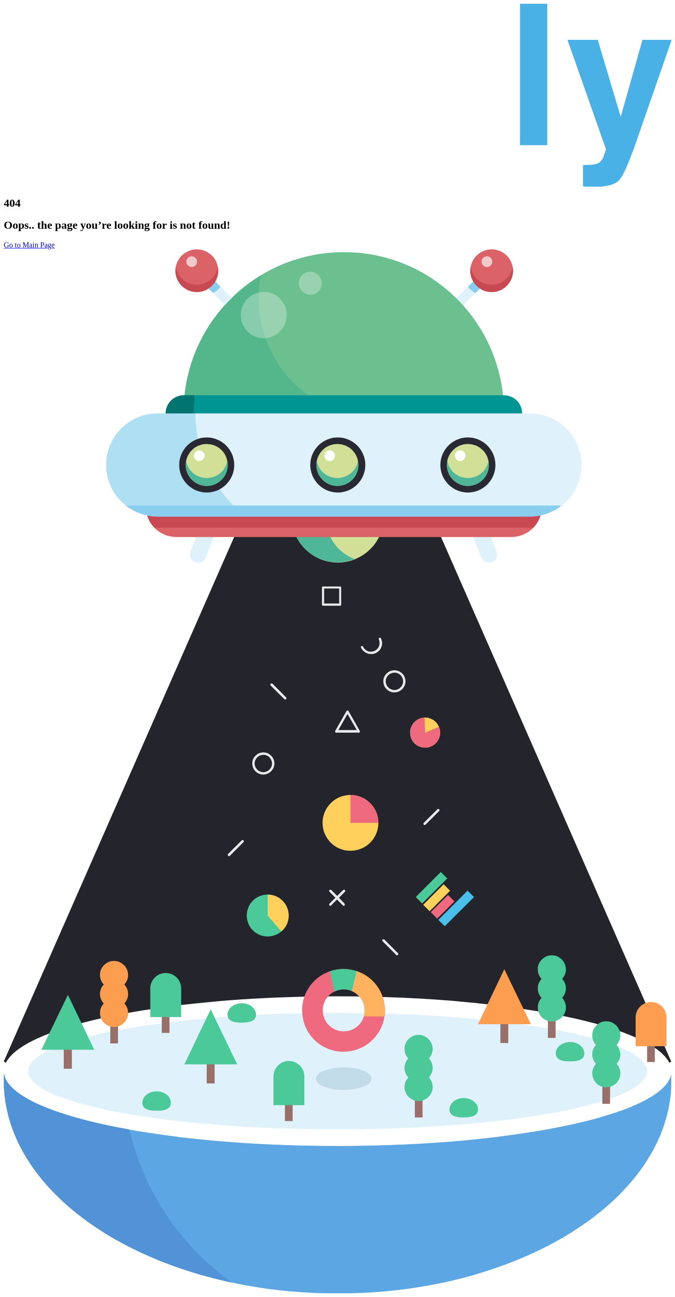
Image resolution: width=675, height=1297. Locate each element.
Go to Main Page (29, 245)
